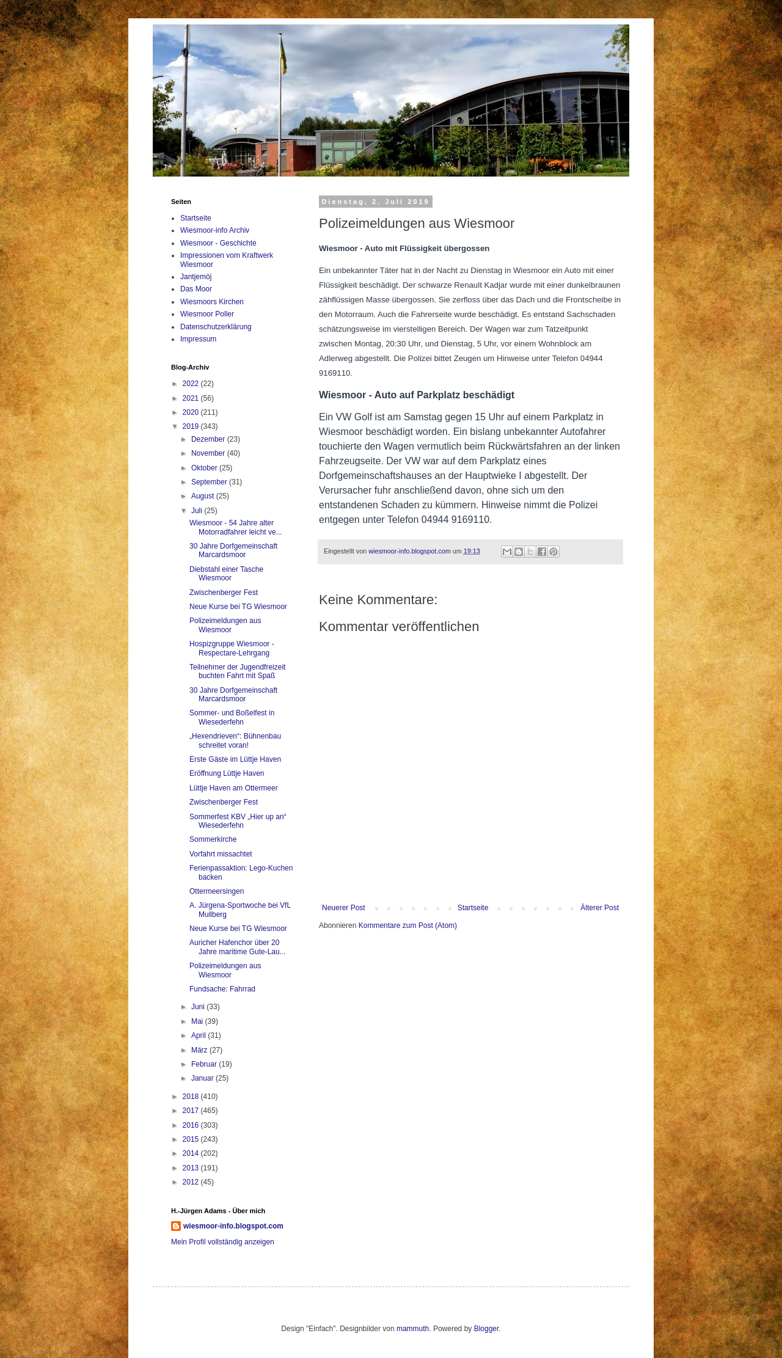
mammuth (412, 1328)
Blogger (486, 1328)
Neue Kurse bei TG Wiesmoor (238, 606)
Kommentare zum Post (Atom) (408, 925)
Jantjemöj (195, 276)
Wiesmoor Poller (207, 314)
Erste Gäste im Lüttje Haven (235, 759)
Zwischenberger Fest (223, 592)
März (200, 1050)
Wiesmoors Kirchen (212, 302)
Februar (205, 1064)
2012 (192, 1182)
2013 (192, 1168)
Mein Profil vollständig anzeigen (222, 1242)
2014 (192, 1153)
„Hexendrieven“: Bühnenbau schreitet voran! (235, 740)
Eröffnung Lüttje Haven (227, 773)
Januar (203, 1078)
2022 (192, 383)
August (203, 496)
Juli (197, 510)
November (209, 453)
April (199, 1035)
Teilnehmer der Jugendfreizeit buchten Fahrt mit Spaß (237, 671)
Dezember (209, 439)
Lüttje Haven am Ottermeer (233, 788)
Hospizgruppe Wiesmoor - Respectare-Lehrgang (231, 648)
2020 (192, 412)
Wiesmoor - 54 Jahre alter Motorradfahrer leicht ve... (235, 527)
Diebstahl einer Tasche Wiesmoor (226, 573)
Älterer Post (599, 908)
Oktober (205, 468)
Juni (198, 1006)
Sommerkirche (212, 839)
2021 (192, 398)
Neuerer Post (343, 908)
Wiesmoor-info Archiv (214, 230)
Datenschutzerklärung (216, 327)
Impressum (198, 339)
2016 (192, 1125)
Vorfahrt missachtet (220, 854)
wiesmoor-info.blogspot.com (233, 1226)
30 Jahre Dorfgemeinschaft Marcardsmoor (233, 550)
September (210, 482)
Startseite (473, 908)
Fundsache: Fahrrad (222, 989)
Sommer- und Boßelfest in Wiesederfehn (231, 717)
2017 (192, 1110)
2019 (192, 426)
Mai (198, 1021)
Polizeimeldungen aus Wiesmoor (225, 624)
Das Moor (196, 289)
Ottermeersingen (216, 891)
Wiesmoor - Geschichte (218, 243)
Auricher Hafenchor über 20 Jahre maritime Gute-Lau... (237, 946)
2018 (192, 1096)
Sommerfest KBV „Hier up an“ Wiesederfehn (238, 821)
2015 (192, 1139)
